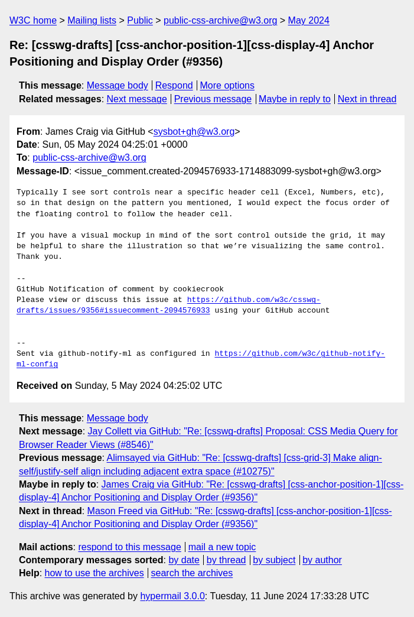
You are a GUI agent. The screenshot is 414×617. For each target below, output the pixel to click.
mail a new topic (222, 547)
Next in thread (367, 99)
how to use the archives (94, 573)
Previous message (213, 99)
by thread (226, 560)
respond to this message (129, 547)
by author (322, 560)
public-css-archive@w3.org (220, 20)
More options (227, 85)
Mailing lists (91, 20)
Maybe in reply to (295, 99)
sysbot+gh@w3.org (194, 131)
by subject (274, 560)
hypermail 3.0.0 (172, 596)
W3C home (33, 20)
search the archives (192, 573)
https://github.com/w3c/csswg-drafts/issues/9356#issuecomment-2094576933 (169, 305)
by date (183, 560)
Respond (174, 85)
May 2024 (309, 20)
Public (140, 20)
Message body (117, 85)
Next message (137, 99)
